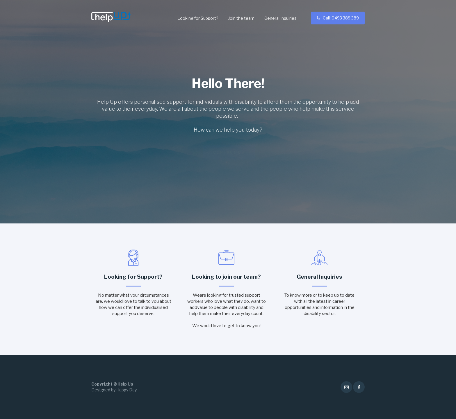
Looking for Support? (197, 18)
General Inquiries (280, 18)
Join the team (241, 18)
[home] (111, 17)
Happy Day (126, 389)
